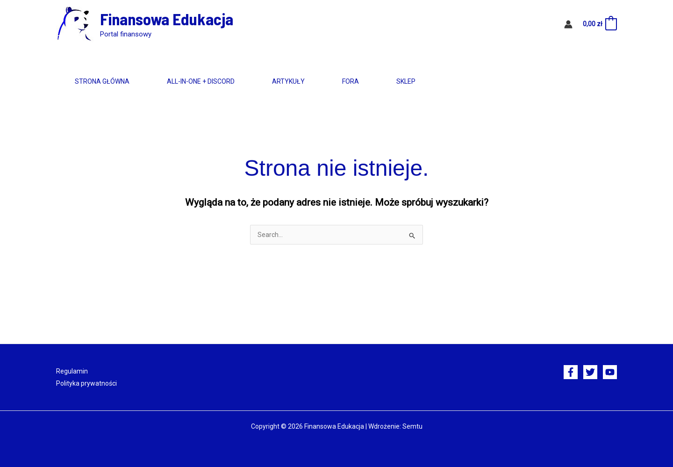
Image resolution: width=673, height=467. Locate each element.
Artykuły (288, 81)
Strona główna (102, 81)
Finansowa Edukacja (166, 19)
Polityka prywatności (86, 383)
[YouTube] (610, 372)
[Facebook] (571, 372)
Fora (350, 81)
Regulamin (72, 371)
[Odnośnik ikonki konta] (568, 24)
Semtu (412, 426)
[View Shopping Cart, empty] (599, 24)
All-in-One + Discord (201, 81)
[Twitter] (590, 372)
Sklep (405, 81)
